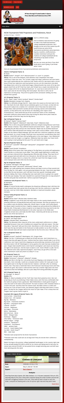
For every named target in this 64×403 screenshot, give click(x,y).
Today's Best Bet (20, 2)
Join (17, 7)
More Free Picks (54, 355)
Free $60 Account (8, 2)
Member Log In (9, 7)
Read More (55, 385)
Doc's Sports (27, 370)
